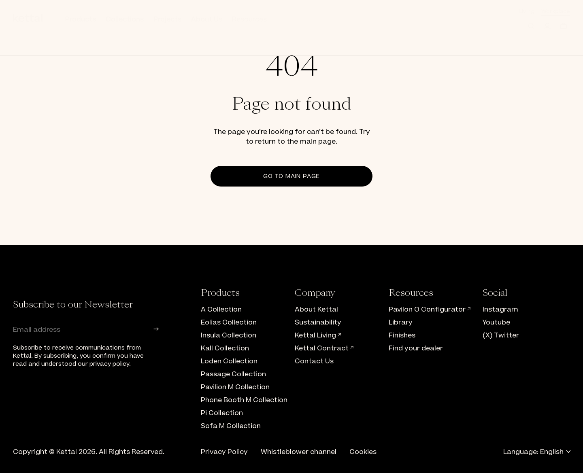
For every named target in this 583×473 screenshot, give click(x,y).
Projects (167, 19)
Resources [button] (249, 19)
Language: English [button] (536, 452)
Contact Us (314, 361)
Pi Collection (222, 413)
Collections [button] (125, 19)
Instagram (500, 309)
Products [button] (80, 19)
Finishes (402, 335)
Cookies (363, 452)
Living (526, 11)
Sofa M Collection (231, 426)
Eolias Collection (229, 322)
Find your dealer (416, 348)
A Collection (221, 309)
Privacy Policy (224, 452)
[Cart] (563, 25)
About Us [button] (206, 19)
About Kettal (316, 309)
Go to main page (291, 176)
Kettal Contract (324, 348)
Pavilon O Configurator (430, 309)
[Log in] (547, 25)
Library (401, 322)
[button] (531, 25)
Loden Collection (229, 361)
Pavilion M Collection (235, 387)
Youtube (496, 322)
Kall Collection (225, 348)
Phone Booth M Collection (244, 400)
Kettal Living (318, 335)
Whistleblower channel (298, 452)
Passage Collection (233, 374)
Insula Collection (228, 335)
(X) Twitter (501, 335)
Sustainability (318, 322)
